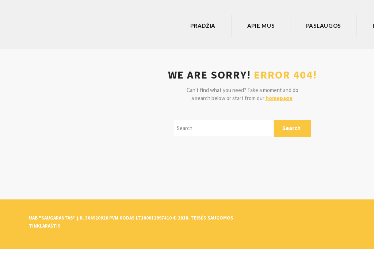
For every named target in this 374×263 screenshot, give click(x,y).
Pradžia (202, 25)
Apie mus (261, 25)
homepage (279, 98)
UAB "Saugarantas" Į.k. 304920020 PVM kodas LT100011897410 (100, 218)
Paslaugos (323, 25)
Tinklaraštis (45, 226)
